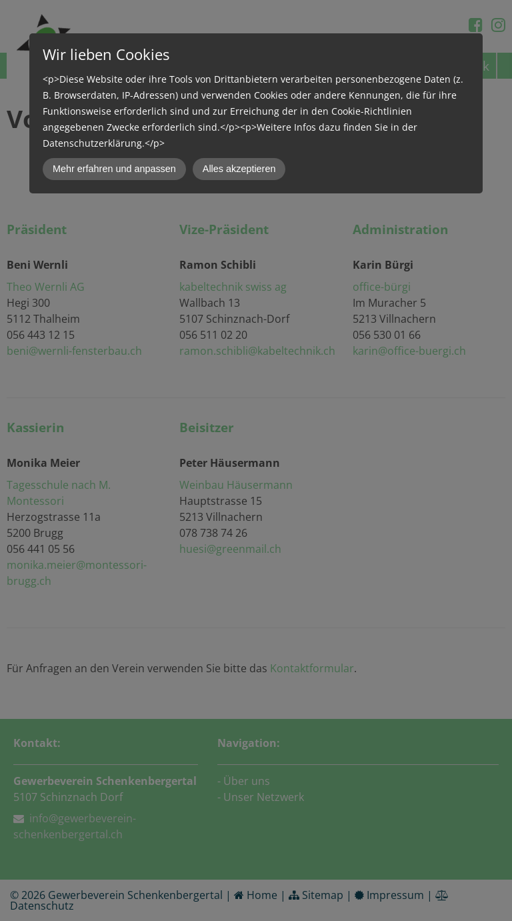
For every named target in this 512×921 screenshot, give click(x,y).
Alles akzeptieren (239, 168)
